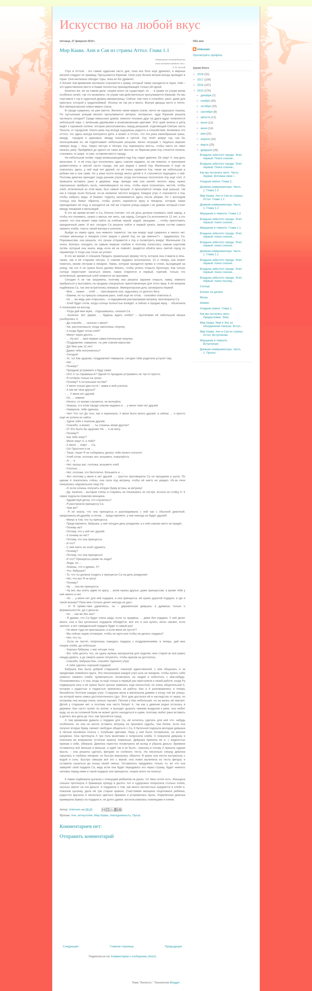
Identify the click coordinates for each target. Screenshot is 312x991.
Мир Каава (101, 815)
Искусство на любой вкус (130, 24)
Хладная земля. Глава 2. (216, 181)
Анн (73, 815)
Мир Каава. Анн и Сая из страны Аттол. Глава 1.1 (221, 197)
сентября (207, 111)
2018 (200, 74)
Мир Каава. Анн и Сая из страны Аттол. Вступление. (221, 333)
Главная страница (121, 946)
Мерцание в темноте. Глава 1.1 (220, 227)
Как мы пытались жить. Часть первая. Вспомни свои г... (219, 174)
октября (206, 106)
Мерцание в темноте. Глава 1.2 (220, 213)
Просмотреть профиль (207, 55)
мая (203, 133)
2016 (200, 85)
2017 (200, 79)
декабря (206, 95)
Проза (136, 815)
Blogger (174, 982)
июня (204, 128)
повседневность (120, 815)
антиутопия (85, 815)
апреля (206, 139)
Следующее (71, 946)
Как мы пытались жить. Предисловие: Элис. (215, 315)
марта (205, 144)
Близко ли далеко (211, 291)
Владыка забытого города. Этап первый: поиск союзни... (221, 220)
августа (206, 117)
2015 (200, 90)
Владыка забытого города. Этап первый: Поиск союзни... (221, 156)
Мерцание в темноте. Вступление (214, 342)
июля (204, 122)
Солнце (205, 286)
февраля (207, 150)
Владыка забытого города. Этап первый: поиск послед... (221, 279)
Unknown (203, 49)
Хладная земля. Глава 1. (216, 308)
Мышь (204, 297)
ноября (206, 100)
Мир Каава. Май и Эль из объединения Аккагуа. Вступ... (221, 324)
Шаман (204, 302)
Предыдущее (173, 946)
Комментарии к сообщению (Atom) (133, 956)
